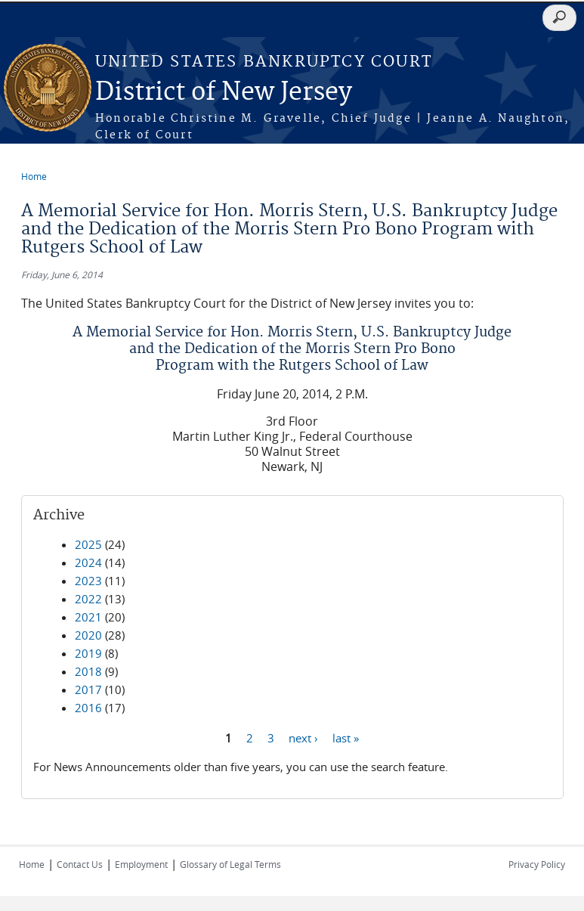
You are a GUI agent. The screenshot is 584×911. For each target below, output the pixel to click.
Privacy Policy (536, 864)
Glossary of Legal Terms (230, 864)
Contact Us (80, 864)
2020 (88, 635)
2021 (88, 616)
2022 (88, 598)
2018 (88, 671)
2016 (88, 707)
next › (303, 737)
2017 (88, 689)
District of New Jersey (223, 92)
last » (345, 737)
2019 (88, 653)
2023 (88, 580)
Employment (141, 864)
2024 (88, 562)
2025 (88, 544)
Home (34, 176)
